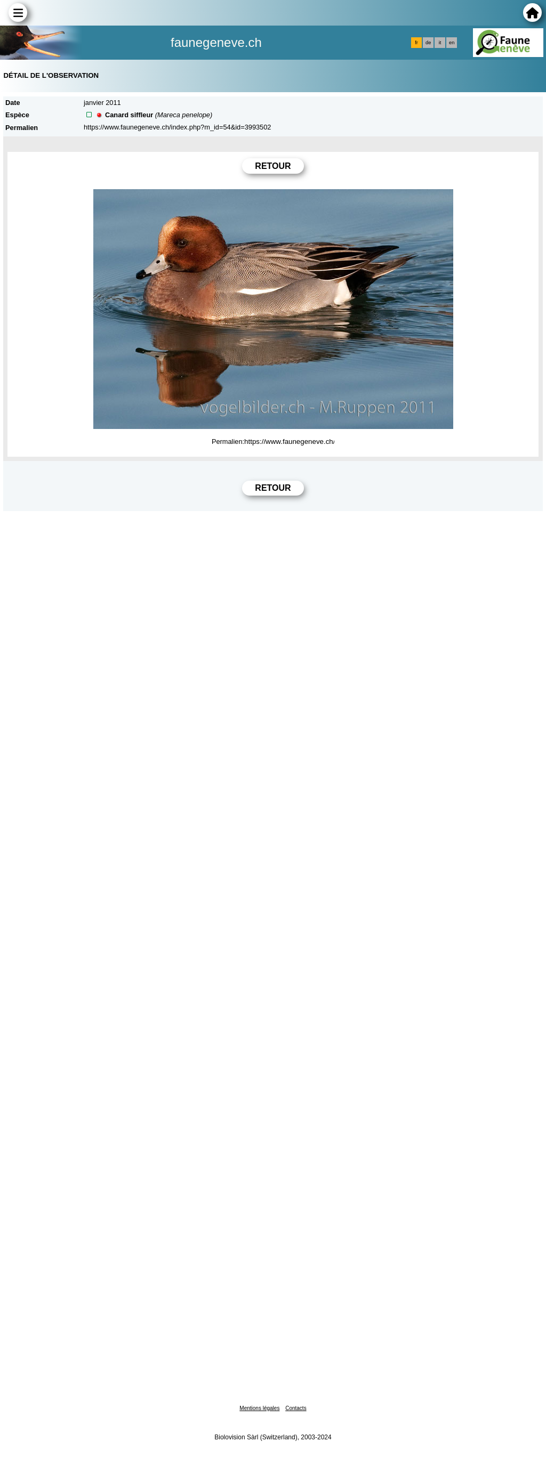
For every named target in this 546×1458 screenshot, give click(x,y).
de (428, 42)
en (451, 42)
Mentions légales (259, 1408)
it (440, 42)
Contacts (295, 1408)
